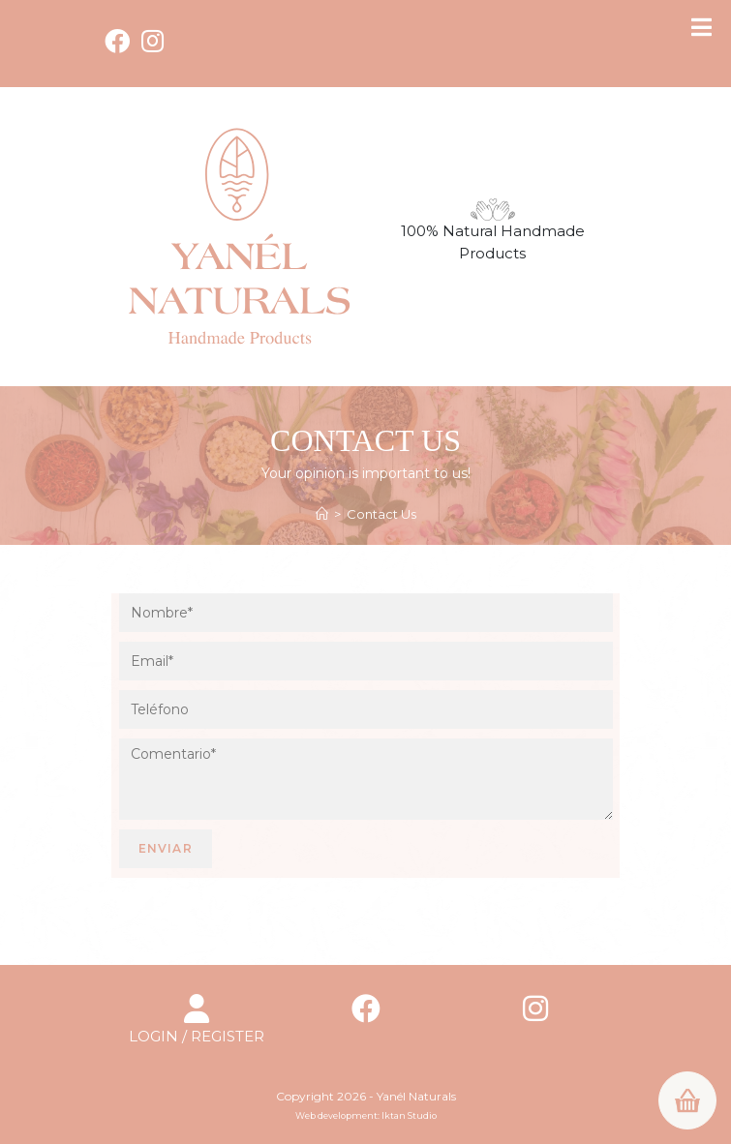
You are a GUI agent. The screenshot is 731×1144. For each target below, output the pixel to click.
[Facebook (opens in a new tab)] (120, 40)
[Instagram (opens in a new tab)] (152, 40)
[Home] (322, 514)
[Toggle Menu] (701, 27)
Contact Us (381, 514)
